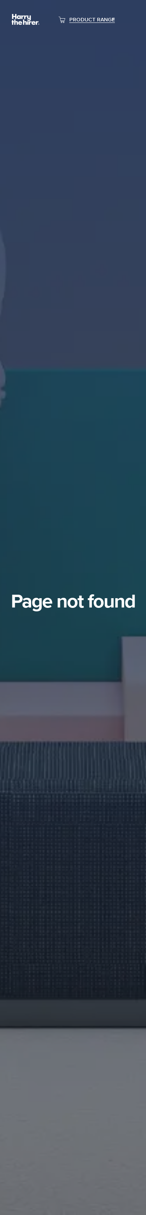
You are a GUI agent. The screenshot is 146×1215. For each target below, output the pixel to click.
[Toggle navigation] (128, 19)
